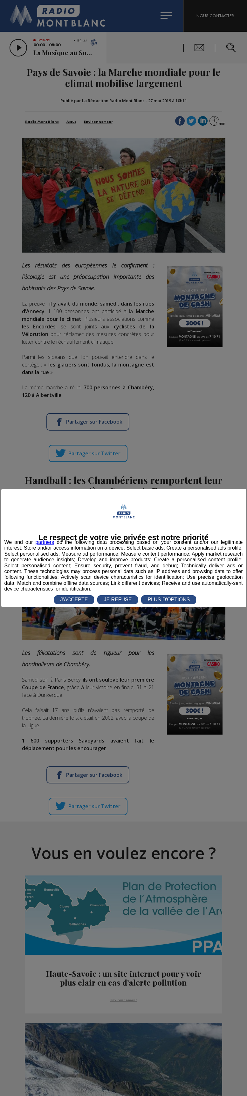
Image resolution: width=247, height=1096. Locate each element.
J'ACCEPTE (74, 599)
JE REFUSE (118, 599)
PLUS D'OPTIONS (169, 599)
